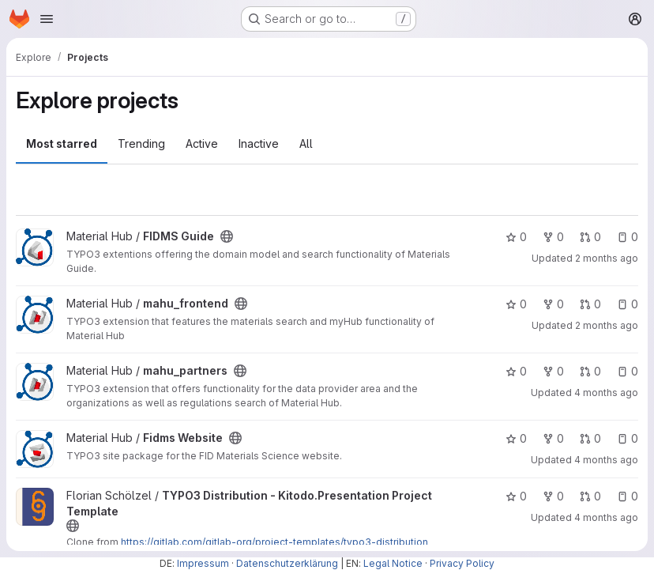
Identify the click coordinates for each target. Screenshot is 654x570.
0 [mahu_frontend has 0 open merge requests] (590, 304)
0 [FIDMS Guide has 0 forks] (553, 236)
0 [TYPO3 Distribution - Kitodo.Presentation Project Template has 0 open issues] (627, 496)
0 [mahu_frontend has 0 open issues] (627, 304)
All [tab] (306, 143)
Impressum (203, 563)
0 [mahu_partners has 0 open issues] (627, 371)
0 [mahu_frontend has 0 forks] (553, 304)
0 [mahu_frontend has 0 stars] (516, 304)
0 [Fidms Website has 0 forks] (553, 438)
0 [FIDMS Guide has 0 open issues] (627, 236)
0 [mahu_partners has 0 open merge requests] (590, 371)
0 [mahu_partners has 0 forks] (553, 371)
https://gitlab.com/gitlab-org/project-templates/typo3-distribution (274, 542)
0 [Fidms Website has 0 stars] (516, 438)
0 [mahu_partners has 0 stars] (516, 371)
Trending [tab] (141, 143)
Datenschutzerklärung (287, 563)
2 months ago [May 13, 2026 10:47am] (606, 325)
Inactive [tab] (259, 143)
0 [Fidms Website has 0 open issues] (627, 438)
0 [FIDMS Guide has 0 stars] (516, 236)
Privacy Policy (462, 563)
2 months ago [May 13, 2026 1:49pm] (606, 258)
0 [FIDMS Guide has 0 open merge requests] (590, 236)
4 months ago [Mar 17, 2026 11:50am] (606, 517)
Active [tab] (202, 143)
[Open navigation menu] (46, 19)
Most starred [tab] (61, 143)
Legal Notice (393, 563)
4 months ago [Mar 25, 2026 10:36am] (606, 392)
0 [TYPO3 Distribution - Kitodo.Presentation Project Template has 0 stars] (516, 496)
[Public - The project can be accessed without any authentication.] (226, 236)
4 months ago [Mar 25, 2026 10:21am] (606, 460)
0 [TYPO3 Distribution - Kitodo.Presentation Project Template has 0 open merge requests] (590, 496)
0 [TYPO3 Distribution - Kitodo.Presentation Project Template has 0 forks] (553, 496)
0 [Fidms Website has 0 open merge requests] (590, 438)
